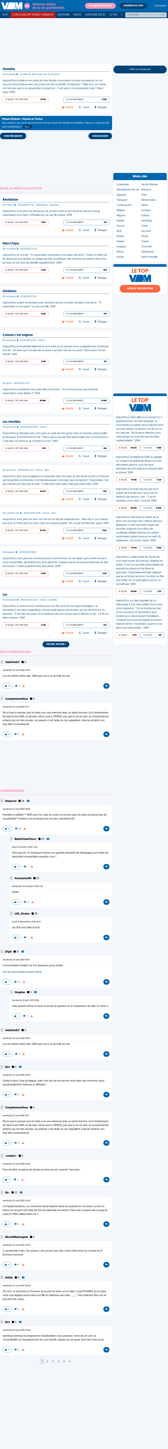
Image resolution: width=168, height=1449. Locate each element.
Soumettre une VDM (100, 6)
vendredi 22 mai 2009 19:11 (16, 707)
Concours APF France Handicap (33, 15)
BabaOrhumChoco (26, 839)
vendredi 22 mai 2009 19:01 (16, 960)
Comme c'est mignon (18, 335)
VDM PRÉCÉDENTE (13, 136)
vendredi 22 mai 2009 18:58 (16, 809)
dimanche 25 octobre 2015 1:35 (27, 886)
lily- (7, 1192)
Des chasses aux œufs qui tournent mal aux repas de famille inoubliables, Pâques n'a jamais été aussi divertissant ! (55, 123)
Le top (113, 15)
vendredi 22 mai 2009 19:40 (16, 1164)
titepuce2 (11, 801)
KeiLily (9, 1278)
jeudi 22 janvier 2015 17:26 (24, 847)
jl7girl (8, 952)
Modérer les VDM (133, 6)
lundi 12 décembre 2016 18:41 (26, 922)
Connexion (160, 6)
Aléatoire (63, 15)
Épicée (77, 15)
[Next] (70, 1362)
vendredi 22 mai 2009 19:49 (16, 1201)
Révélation (10, 199)
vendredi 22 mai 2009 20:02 (17, 1245)
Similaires (9, 291)
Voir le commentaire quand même (22, 972)
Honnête (9, 69)
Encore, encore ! (55, 644)
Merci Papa (11, 243)
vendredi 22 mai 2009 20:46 (17, 1330)
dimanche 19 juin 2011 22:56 (25, 1000)
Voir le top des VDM (140, 288)
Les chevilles (12, 422)
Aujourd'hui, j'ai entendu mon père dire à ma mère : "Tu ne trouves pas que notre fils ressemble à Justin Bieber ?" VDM (50, 391)
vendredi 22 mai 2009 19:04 (16, 670)
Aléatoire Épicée (95, 15)
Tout (5, 15)
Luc (5, 594)
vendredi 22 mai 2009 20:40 (17, 1286)
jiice (7, 1067)
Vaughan (20, 992)
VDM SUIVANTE (100, 136)
